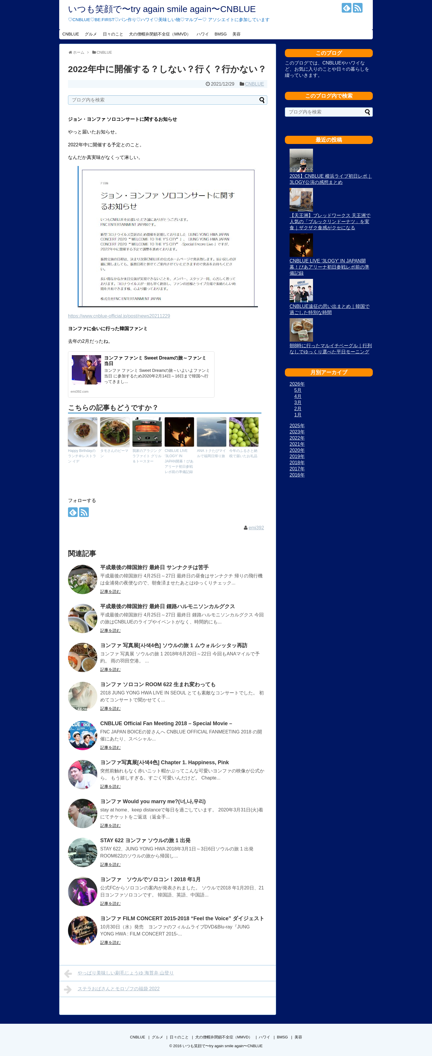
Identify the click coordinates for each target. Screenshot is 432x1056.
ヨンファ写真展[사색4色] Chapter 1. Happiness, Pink (164, 762)
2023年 (297, 431)
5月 (298, 390)
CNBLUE (70, 34)
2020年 (297, 450)
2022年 (297, 437)
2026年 (297, 384)
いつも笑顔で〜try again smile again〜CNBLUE (162, 9)
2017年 (297, 468)
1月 (298, 414)
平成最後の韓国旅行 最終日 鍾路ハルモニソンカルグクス (167, 606)
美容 (236, 34)
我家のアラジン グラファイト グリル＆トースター (146, 456)
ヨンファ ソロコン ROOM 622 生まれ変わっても (158, 684)
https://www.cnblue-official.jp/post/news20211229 (119, 315)
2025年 (297, 425)
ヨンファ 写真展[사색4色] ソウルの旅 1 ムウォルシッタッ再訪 (173, 645)
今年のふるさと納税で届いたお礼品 (243, 453)
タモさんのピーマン (114, 453)
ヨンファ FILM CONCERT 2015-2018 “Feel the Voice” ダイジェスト (182, 918)
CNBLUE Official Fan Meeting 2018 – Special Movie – (166, 723)
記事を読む (110, 591)
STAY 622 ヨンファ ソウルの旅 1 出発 (145, 840)
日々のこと (113, 34)
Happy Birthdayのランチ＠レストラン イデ (82, 456)
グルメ (91, 34)
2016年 (297, 474)
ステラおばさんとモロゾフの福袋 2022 (112, 989)
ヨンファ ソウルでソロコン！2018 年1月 (153, 879)
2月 (298, 408)
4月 (298, 396)
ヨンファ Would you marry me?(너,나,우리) (153, 801)
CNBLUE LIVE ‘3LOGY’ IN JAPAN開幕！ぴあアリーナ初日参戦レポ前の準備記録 (179, 461)
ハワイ (203, 34)
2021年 (297, 444)
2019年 (297, 456)
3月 (298, 402)
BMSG (221, 34)
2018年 (297, 462)
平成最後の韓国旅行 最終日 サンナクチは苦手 (159, 567)
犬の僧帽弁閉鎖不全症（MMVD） (160, 34)
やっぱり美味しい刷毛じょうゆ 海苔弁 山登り (119, 973)
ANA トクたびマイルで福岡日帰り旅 (211, 453)
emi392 (256, 527)
